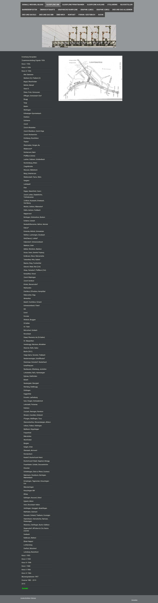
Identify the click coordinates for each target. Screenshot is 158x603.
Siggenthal (27, 394)
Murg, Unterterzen (30, 173)
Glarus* (26, 228)
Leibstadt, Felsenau (30, 404)
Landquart (27, 184)
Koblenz (26, 408)
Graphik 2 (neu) (87, 10)
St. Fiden (27, 327)
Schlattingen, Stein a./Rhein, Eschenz (36, 472)
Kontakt (71, 15)
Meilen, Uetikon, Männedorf (33, 207)
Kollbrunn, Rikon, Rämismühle (34, 256)
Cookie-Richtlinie (25, 598)
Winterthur (27, 298)
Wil (25, 309)
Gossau (26, 316)
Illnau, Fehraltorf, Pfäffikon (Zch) (35, 270)
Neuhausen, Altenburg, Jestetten (35, 369)
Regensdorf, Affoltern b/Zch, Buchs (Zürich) (36, 529)
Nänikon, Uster (29, 245)
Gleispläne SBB (52, 5)
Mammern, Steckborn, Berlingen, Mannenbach (35, 476)
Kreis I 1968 (26, 566)
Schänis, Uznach (29, 221)
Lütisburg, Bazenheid (31, 552)
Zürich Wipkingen (30, 277)
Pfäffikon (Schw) (29, 156)
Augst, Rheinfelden (30, 82)
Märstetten (27, 436)
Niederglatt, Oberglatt (31, 383)
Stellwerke (112, 5)
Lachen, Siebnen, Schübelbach (34, 159)
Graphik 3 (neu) (102, 10)
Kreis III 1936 (26, 71)
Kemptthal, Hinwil (30, 274)
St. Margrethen (29, 341)
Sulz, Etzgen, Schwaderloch (33, 401)
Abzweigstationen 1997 (30, 577)
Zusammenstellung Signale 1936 (33, 60)
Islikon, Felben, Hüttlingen (33, 426)
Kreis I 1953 (26, 555)
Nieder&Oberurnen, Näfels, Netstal (36, 224)
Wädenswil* (28, 149)
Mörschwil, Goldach (30, 330)
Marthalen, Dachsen (30, 512)
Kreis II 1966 (26, 570)
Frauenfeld (27, 433)
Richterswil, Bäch (30, 152)
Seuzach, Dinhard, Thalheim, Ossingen (37, 515)
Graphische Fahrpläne (67, 10)
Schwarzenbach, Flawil (32, 305)
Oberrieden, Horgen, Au (32, 145)
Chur (25, 188)
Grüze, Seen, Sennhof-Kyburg (34, 252)
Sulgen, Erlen (28, 447)
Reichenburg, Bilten (30, 163)
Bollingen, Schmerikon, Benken (34, 217)
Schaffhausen (28, 366)
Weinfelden (28, 440)
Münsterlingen (29, 487)
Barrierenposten (29, 10)
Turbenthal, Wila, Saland (32, 260)
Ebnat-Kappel (28, 541)
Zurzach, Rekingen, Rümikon (33, 411)
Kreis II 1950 (26, 559)
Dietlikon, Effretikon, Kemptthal (34, 291)
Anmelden (134, 600)
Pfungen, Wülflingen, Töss (33, 419)
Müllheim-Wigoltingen (31, 429)
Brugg (26, 99)
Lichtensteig (28, 545)
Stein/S (26, 89)
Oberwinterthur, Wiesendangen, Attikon (37, 422)
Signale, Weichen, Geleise (32, 5)
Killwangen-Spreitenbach (32, 113)
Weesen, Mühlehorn (30, 170)
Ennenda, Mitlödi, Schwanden (34, 231)
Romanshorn (28, 454)
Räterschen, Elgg (29, 295)
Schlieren (27, 120)
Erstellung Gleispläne (29, 57)
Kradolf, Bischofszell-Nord (33, 457)
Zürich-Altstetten (29, 128)
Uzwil (26, 313)
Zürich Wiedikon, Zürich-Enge (34, 131)
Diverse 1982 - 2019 (29, 580)
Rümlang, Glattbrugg (31, 387)
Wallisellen (27, 288)
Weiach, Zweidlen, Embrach (33, 415)
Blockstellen (126, 5)
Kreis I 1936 (26, 64)
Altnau (26, 494)
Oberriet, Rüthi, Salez (31, 348)
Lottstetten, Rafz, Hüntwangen (34, 373)
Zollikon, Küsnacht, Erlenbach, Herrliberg (34, 202)
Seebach (27, 534)
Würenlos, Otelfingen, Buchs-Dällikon (36, 525)
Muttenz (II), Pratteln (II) (32, 78)
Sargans (26, 181)
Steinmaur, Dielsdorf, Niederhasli (35, 362)
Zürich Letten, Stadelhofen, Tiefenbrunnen (33, 196)
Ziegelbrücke (28, 166)
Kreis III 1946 (26, 563)
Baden (26, 106)
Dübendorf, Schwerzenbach (33, 242)
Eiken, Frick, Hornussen (32, 92)
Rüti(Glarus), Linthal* (31, 238)
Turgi (25, 103)
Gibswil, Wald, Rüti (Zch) (32, 267)
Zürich (26, 124)
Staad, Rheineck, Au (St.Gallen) (34, 337)
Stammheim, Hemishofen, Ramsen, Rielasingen (36, 520)
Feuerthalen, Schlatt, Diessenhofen (36, 465)
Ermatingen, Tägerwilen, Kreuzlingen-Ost (36, 482)
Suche (100, 15)
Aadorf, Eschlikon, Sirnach (33, 302)
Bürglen (26, 443)
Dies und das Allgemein (122, 10)
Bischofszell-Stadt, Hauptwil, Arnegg (36, 461)
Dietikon (26, 117)
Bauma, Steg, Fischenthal (32, 263)
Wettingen (27, 110)
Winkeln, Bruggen (30, 320)
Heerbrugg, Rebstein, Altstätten (35, 344)
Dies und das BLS (29, 15)
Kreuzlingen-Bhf (29, 491)
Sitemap (33, 598)
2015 (23, 584)
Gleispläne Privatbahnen (73, 5)
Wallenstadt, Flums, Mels (32, 177)
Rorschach (27, 334)
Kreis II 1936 (26, 67)
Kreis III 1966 (26, 573)
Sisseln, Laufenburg (31, 397)
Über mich (60, 15)
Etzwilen (27, 468)
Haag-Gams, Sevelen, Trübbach (34, 355)
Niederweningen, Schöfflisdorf (34, 358)
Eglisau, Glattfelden (30, 376)
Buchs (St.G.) (28, 351)
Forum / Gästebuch (86, 15)
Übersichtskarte (47, 10)
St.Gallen (27, 323)
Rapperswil (28, 214)
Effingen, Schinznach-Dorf (33, 96)
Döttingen (27, 390)
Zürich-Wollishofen (30, 135)
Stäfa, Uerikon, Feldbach (32, 210)
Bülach (26, 380)
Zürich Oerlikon (29, 281)
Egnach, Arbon (28, 501)
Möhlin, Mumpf (29, 85)
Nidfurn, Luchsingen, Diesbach (34, 235)
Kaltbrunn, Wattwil (30, 538)
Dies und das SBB (46, 15)
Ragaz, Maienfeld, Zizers (32, 191)
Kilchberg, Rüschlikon (31, 138)
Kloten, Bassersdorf (31, 284)
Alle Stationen (28, 75)
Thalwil (26, 142)
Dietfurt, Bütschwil (30, 548)
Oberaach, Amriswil (30, 450)
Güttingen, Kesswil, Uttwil (32, 498)
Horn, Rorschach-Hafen (32, 505)
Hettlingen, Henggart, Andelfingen (35, 508)
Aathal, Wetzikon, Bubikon (33, 249)
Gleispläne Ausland (95, 5)
